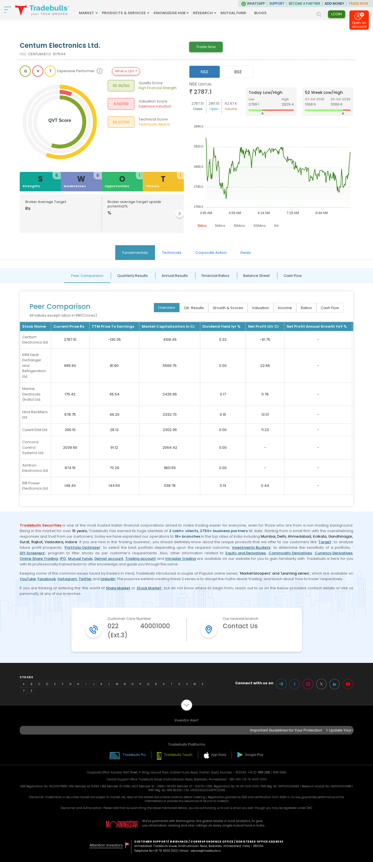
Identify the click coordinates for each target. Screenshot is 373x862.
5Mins (220, 225)
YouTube (28, 579)
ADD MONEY (334, 3)
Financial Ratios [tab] (215, 275)
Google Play (254, 755)
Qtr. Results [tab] (194, 307)
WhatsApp (256, 3)
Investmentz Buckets (251, 547)
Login (336, 14)
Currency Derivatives (333, 553)
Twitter (85, 579)
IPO (63, 558)
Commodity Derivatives (290, 553)
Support (276, 3)
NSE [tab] (205, 72)
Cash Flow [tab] (293, 275)
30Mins (259, 225)
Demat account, (109, 558)
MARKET (86, 13)
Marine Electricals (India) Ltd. (31, 394)
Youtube (348, 684)
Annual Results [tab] (175, 275)
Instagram (67, 579)
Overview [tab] (166, 307)
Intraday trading (180, 558)
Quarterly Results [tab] (132, 275)
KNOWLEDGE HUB (169, 13)
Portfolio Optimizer (82, 547)
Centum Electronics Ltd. (35, 339)
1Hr (276, 225)
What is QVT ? (126, 71)
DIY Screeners (32, 553)
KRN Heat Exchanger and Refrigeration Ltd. (34, 365)
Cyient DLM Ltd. (35, 429)
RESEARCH (203, 13)
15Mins (239, 225)
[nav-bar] (7, 10)
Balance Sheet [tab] (256, 275)
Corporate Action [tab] (211, 252)
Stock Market (149, 588)
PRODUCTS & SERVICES (124, 13)
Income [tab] (285, 307)
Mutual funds (80, 558)
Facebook (46, 579)
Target (325, 542)
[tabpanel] (271, 156)
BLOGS (260, 13)
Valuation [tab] (260, 307)
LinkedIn (108, 579)
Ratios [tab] (306, 307)
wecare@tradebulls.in (206, 851)
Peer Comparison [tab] (87, 275)
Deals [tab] (246, 252)
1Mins (202, 225)
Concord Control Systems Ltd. (33, 447)
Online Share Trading (39, 558)
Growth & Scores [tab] (228, 307)
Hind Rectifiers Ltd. (35, 414)
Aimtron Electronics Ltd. (35, 468)
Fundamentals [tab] (135, 252)
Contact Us (240, 626)
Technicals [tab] (171, 252)
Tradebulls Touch (178, 755)
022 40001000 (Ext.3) (138, 631)
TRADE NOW (358, 3)
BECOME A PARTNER (304, 3)
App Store (218, 755)
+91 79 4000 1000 (165, 851)
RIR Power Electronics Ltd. (35, 485)
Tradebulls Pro (134, 755)
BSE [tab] (238, 72)
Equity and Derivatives (246, 553)
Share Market (118, 588)
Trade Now (206, 46)
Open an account (359, 25)
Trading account (140, 558)
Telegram (281, 684)
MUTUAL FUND (233, 13)
